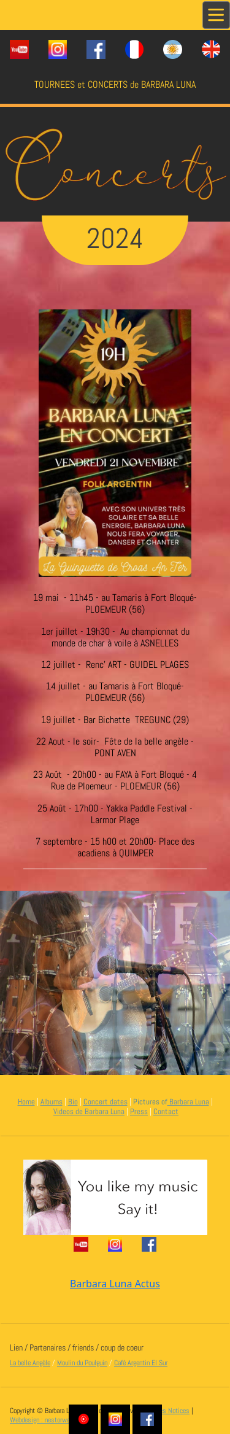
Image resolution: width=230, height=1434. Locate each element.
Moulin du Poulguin (82, 1363)
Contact (165, 1111)
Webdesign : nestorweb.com (48, 1420)
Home (26, 1101)
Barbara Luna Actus (115, 1283)
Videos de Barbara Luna (89, 1111)
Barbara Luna (188, 1101)
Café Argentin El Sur (140, 1363)
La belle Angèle (30, 1363)
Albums (51, 1101)
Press (139, 1111)
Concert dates (105, 1101)
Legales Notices (167, 1411)
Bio (73, 1101)
